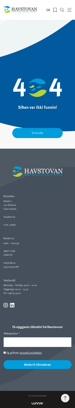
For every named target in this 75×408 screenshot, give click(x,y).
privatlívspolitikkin (31, 353)
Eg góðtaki (23, 353)
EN (48, 10)
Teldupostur (12, 333)
